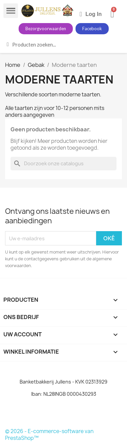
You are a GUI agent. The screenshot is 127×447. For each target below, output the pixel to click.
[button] (46, 28)
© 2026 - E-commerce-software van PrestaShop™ (49, 435)
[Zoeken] (63, 163)
